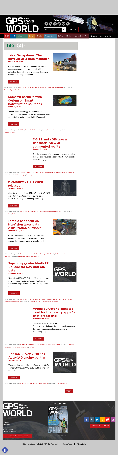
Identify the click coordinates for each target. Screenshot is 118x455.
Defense (61, 36)
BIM (20, 130)
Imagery (23, 175)
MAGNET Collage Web (59, 299)
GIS (61, 172)
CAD (23, 87)
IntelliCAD (28, 211)
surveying (61, 87)
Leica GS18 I (38, 87)
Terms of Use (67, 444)
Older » (69, 391)
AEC (20, 87)
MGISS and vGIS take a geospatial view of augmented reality (50, 143)
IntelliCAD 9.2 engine (37, 211)
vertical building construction (13, 301)
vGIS (6, 175)
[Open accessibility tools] (5, 450)
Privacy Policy (81, 444)
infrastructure (66, 172)
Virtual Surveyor (55, 344)
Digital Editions (8, 429)
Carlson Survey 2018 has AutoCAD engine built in (26, 355)
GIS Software (47, 301)
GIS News (17, 175)
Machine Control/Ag (80, 36)
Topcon (68, 299)
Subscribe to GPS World (100, 425)
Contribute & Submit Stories (17, 436)
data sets (27, 299)
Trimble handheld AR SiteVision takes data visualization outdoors (24, 224)
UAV (71, 299)
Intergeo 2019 (46, 254)
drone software (32, 344)
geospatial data (34, 299)
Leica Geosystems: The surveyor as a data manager (28, 56)
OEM (13, 36)
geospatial (38, 130)
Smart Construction (52, 130)
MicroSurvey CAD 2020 (57, 211)
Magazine (93, 36)
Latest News (69, 130)
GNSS (7, 36)
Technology (29, 175)
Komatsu (44, 130)
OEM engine (33, 383)
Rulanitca (44, 87)
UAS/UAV (31, 347)
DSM (38, 344)
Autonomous (22, 36)
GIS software (25, 383)
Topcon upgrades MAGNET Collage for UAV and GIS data (28, 267)
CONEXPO (32, 130)
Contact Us (6, 424)
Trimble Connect (59, 254)
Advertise (108, 36)
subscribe (73, 30)
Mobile (68, 36)
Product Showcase (17, 214)
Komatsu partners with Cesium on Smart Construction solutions (25, 100)
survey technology (53, 87)
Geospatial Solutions (41, 172)
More (101, 36)
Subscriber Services (9, 432)
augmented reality (24, 172)
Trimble (52, 254)
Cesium (27, 130)
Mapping (40, 36)
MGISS (72, 172)
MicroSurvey (47, 211)
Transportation (50, 36)
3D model (22, 254)
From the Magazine (9, 90)
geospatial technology (53, 172)
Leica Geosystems (29, 87)
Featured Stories (33, 301)
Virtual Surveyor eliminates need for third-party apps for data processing (54, 312)
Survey (31, 36)
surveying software (42, 383)
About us (6, 422)
